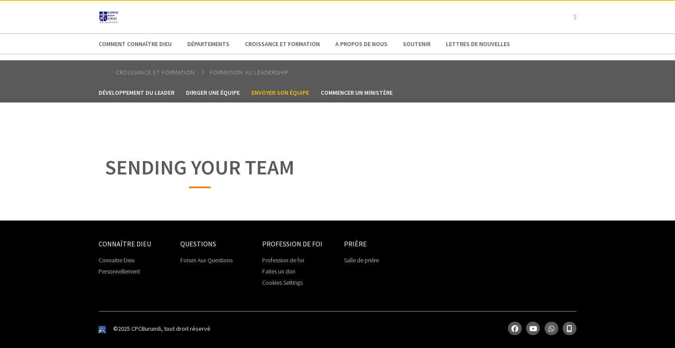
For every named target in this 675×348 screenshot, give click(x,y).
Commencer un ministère (357, 92)
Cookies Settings (282, 282)
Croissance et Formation (282, 44)
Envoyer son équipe (280, 92)
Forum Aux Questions (206, 260)
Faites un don (278, 271)
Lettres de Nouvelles (478, 44)
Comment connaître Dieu (135, 44)
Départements (208, 44)
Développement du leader (136, 92)
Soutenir (416, 44)
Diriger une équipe (213, 92)
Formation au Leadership (249, 72)
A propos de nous (361, 44)
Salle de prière (361, 260)
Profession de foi (283, 260)
